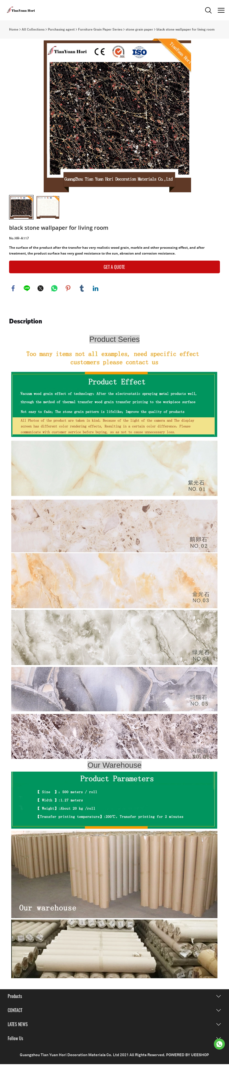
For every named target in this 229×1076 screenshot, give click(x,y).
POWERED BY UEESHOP (187, 1066)
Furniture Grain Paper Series (100, 29)
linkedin (96, 300)
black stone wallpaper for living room (185, 29)
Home (13, 29)
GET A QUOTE (114, 279)
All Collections (33, 29)
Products (15, 1008)
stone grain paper (139, 29)
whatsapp (54, 300)
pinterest (68, 300)
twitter (41, 300)
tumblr (82, 300)
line (27, 300)
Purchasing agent (61, 29)
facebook (13, 300)
